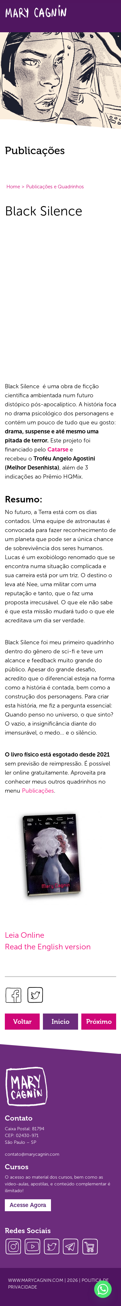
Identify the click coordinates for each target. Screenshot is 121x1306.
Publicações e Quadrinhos (55, 187)
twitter (53, 1247)
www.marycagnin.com (35, 1280)
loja (92, 1247)
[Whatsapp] (103, 1289)
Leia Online (24, 935)
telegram (72, 1247)
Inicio (60, 1021)
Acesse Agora (28, 1205)
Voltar (22, 1021)
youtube (34, 1247)
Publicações (38, 790)
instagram (14, 1247)
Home (13, 187)
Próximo (99, 1021)
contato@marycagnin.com (32, 1154)
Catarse (57, 449)
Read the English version (48, 946)
